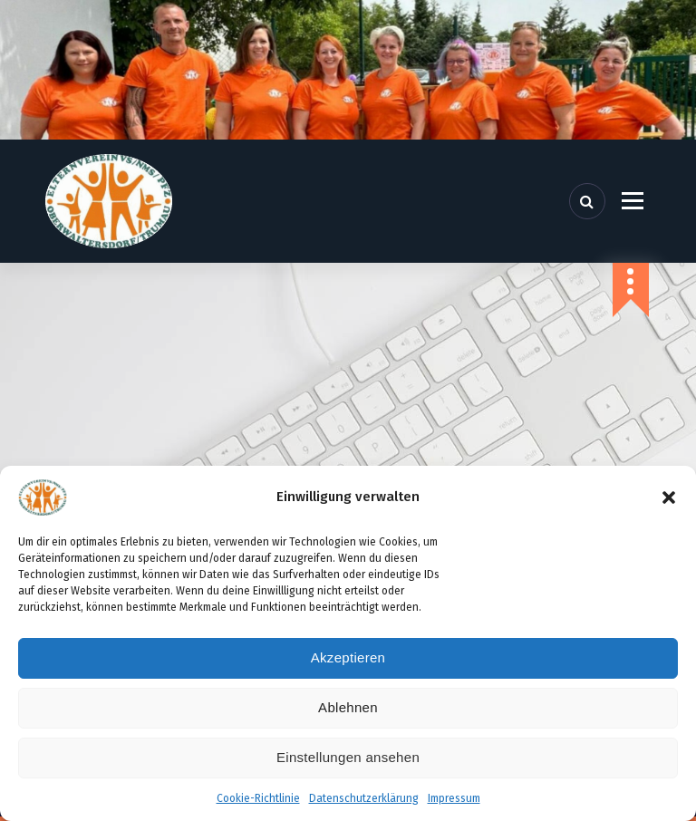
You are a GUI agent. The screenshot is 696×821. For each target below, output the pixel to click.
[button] (669, 497)
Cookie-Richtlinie (258, 798)
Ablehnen (348, 707)
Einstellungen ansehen (348, 757)
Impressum (454, 798)
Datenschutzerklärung (364, 798)
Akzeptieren (348, 657)
